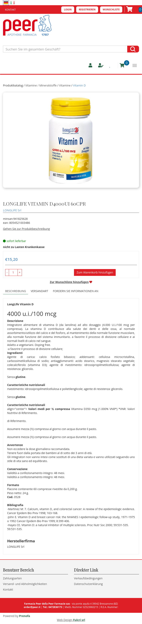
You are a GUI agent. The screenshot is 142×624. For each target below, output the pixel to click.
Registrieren (87, 9)
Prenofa (24, 616)
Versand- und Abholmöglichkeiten (25, 584)
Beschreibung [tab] (15, 291)
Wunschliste (111, 9)
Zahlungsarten (12, 578)
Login (68, 9)
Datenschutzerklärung (88, 584)
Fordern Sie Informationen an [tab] (75, 291)
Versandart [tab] (39, 291)
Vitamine (65, 85)
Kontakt (10, 9)
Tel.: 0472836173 (52, 607)
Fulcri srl (79, 620)
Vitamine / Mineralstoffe (41, 85)
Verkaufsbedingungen (88, 578)
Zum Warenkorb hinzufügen (95, 272)
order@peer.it (32, 607)
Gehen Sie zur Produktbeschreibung (26, 229)
